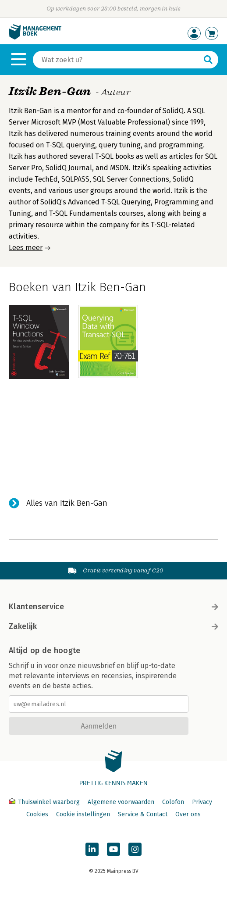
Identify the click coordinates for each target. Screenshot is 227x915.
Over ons (188, 814)
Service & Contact (142, 814)
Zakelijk (113, 626)
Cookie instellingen (83, 814)
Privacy (202, 802)
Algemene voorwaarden (121, 802)
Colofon (173, 802)
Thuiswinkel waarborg (45, 802)
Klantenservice (113, 606)
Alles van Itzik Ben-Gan (66, 503)
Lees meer (26, 247)
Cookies (37, 814)
